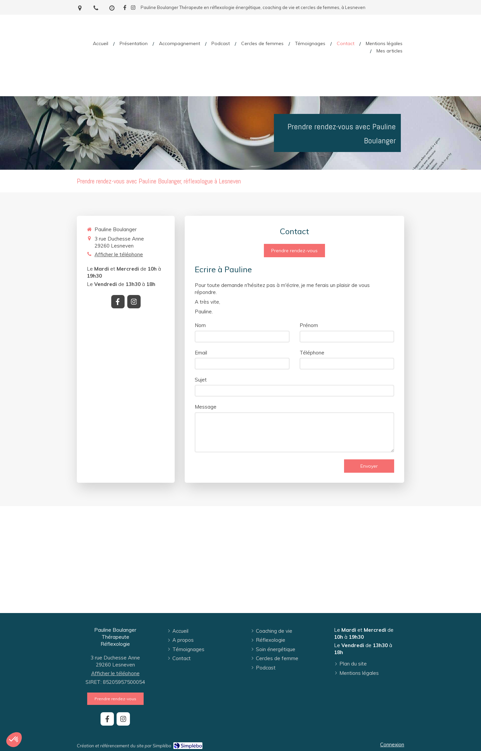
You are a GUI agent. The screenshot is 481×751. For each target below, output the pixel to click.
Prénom (309, 325)
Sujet (201, 380)
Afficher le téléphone (119, 254)
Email (201, 352)
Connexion (392, 744)
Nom (200, 325)
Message (205, 407)
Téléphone (312, 352)
